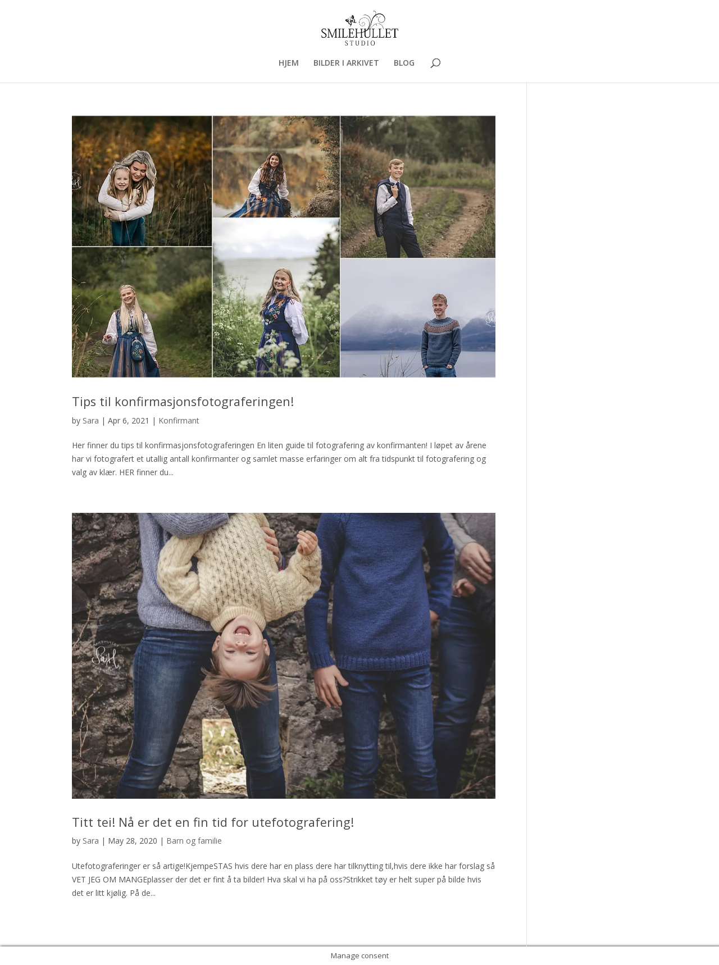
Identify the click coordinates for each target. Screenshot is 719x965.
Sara (91, 420)
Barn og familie (194, 840)
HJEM (289, 63)
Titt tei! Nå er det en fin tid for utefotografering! (213, 822)
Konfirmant (178, 420)
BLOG (404, 63)
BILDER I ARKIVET (346, 63)
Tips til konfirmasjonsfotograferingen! (183, 401)
